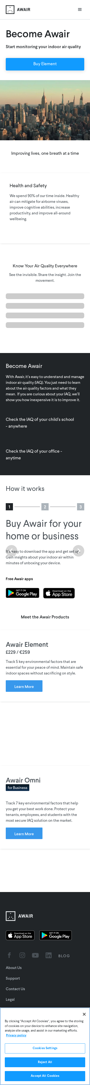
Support (13, 978)
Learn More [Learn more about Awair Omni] (24, 833)
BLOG (64, 955)
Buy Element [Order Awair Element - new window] (45, 64)
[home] (18, 9)
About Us (14, 967)
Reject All (45, 1062)
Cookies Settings (45, 1048)
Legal (10, 999)
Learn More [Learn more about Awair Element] (24, 686)
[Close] (84, 1014)
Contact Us (15, 988)
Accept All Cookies (45, 1076)
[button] (80, 9)
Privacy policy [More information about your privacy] (16, 1035)
